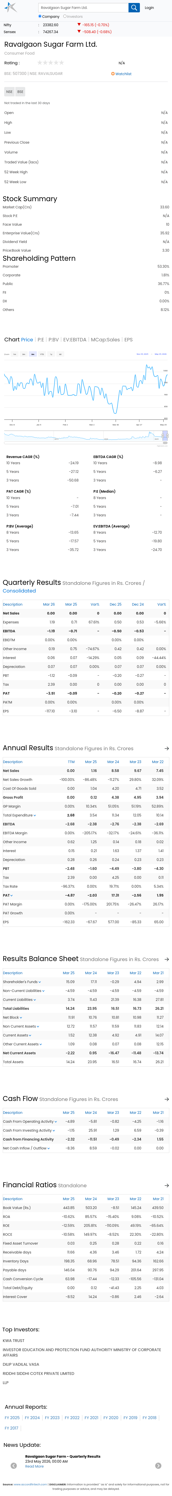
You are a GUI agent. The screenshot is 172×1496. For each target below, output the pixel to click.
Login (149, 7)
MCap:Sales (105, 339)
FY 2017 (11, 1428)
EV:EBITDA (74, 339)
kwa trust (13, 1340)
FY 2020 (111, 1418)
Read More (34, 1466)
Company (51, 17)
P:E (41, 339)
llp (5, 1383)
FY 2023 (52, 1418)
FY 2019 (130, 1418)
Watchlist (123, 73)
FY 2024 (32, 1418)
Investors (75, 17)
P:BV (53, 339)
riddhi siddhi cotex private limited (38, 1373)
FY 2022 (72, 1418)
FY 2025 (12, 1418)
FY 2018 (149, 1418)
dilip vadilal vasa (21, 1364)
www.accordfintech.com (30, 1484)
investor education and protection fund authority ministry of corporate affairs (82, 1352)
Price (27, 339)
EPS (128, 339)
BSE (20, 91)
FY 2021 (91, 1418)
